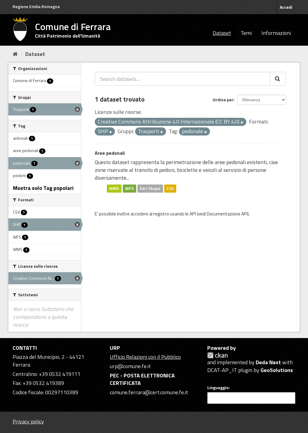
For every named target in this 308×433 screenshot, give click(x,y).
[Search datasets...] (182, 79)
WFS (129, 188)
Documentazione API (227, 213)
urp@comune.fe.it (130, 366)
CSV (170, 188)
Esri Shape (150, 188)
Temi (246, 33)
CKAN (217, 355)
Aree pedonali (110, 153)
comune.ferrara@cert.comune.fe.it (149, 392)
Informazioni (276, 33)
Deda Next (268, 362)
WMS (114, 188)
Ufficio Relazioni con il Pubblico (145, 357)
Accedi (286, 7)
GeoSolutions (276, 370)
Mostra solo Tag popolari (43, 188)
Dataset (222, 33)
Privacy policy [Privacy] (28, 421)
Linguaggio (218, 388)
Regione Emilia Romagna (36, 6)
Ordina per (223, 99)
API (192, 213)
